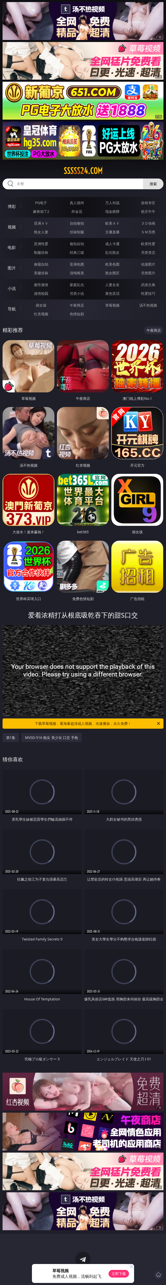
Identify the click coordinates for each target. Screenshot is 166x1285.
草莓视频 (112, 305)
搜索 (153, 183)
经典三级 (77, 252)
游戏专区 (148, 202)
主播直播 (112, 231)
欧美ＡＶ (112, 223)
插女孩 (41, 305)
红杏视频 (41, 313)
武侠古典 (148, 284)
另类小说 (77, 293)
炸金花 (77, 211)
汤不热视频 (148, 305)
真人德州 (77, 202)
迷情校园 (41, 293)
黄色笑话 (112, 293)
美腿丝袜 (41, 272)
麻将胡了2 (41, 211)
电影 (12, 247)
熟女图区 (112, 272)
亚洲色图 (77, 264)
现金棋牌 (112, 211)
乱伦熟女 (112, 252)
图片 (12, 268)
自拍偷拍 (77, 223)
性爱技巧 (148, 293)
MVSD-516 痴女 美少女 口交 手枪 (51, 737)
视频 (12, 227)
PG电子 (41, 202)
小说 (12, 288)
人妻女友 (112, 284)
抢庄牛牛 (148, 211)
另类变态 (148, 252)
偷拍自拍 (77, 243)
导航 (12, 309)
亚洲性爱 (41, 243)
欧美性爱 (148, 243)
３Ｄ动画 (148, 223)
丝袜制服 (77, 231)
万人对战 (112, 202)
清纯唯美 (77, 272)
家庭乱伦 (77, 284)
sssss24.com (83, 171)
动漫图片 (148, 264)
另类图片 (148, 272)
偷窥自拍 (41, 264)
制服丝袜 (41, 252)
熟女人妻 (41, 231)
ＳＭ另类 (148, 231)
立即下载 (119, 1273)
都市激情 (41, 284)
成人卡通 (112, 243)
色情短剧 (77, 313)
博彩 (12, 206)
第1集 (10, 737)
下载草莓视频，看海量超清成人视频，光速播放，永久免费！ (98, 723)
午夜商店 (77, 305)
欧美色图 (112, 264)
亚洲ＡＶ (41, 223)
